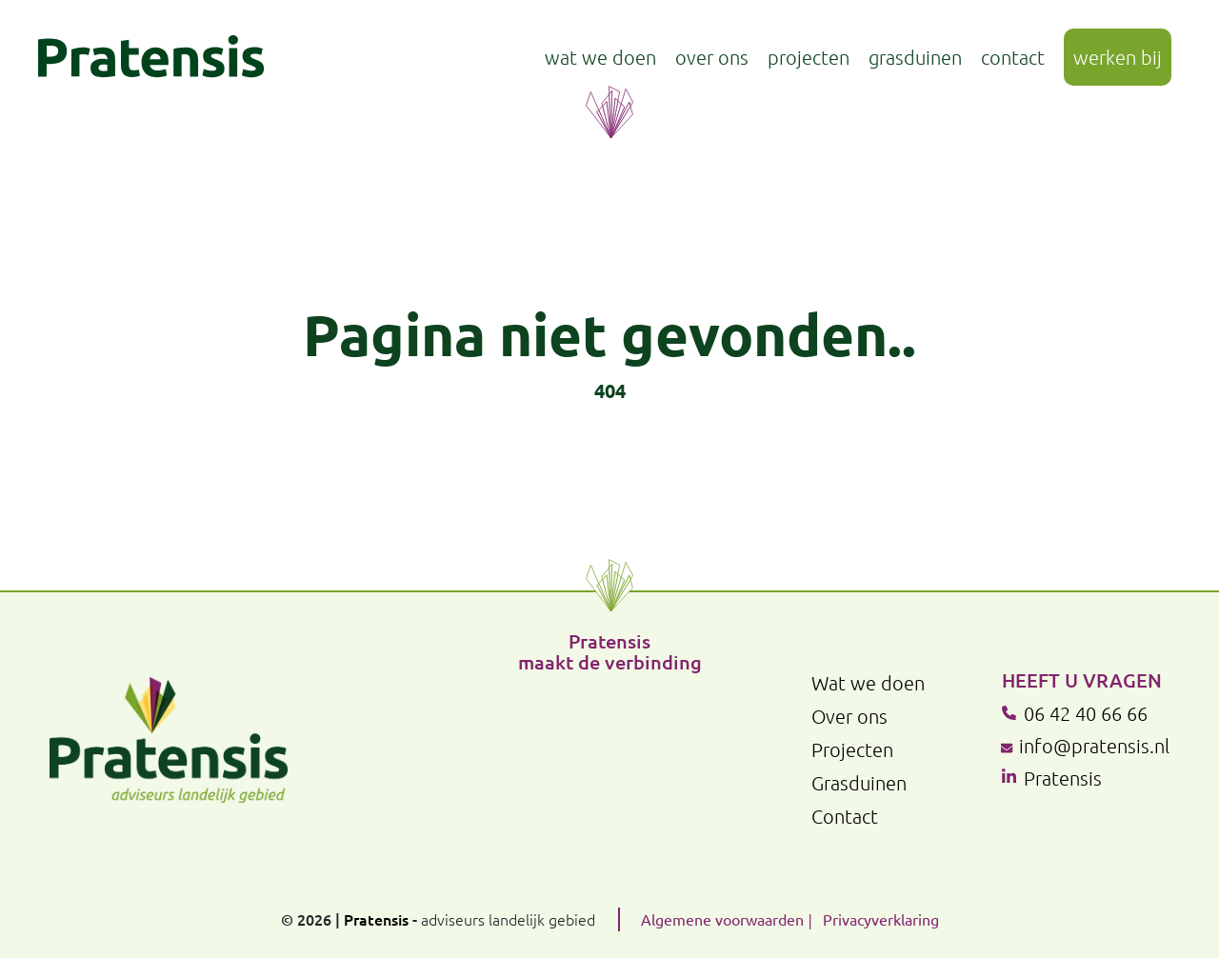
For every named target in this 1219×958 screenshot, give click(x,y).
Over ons (712, 57)
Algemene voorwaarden (722, 918)
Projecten (808, 57)
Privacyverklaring (881, 918)
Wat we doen (600, 57)
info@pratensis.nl (1094, 745)
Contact (1013, 57)
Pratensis (1063, 778)
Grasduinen (915, 57)
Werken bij (1117, 57)
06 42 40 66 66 (1086, 713)
